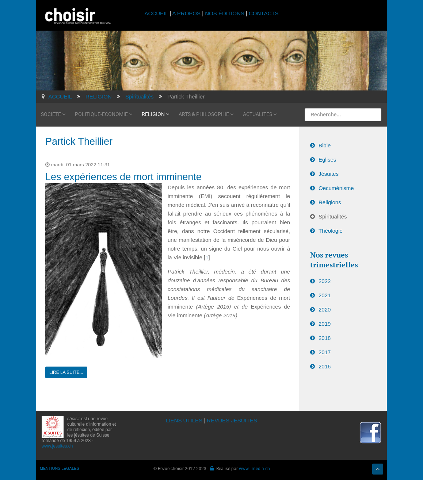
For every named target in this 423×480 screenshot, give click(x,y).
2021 (325, 294)
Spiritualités (333, 215)
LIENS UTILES (184, 418)
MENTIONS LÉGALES (59, 466)
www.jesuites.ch (57, 444)
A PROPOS (186, 13)
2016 (325, 365)
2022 (325, 279)
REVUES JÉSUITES (232, 418)
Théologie (331, 229)
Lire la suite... (66, 370)
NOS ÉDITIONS (224, 13)
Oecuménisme (336, 186)
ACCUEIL (157, 13)
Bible (325, 143)
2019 (325, 322)
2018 (325, 336)
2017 (325, 351)
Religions (330, 200)
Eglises (327, 158)
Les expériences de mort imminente (123, 175)
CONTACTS (263, 13)
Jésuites (329, 172)
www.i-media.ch (254, 466)
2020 (325, 308)
